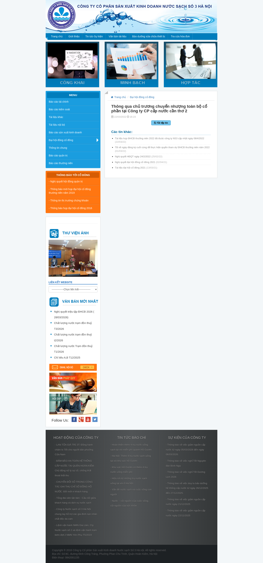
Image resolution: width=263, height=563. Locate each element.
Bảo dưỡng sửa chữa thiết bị (148, 36)
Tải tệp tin (161, 122)
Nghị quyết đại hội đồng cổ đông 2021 (141, 162)
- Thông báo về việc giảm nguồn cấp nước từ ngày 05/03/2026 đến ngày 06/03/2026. (185, 449)
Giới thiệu (74, 36)
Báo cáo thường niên (61, 163)
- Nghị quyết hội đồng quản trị (66, 181)
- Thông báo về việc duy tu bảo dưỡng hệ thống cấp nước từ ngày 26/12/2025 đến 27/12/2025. (187, 488)
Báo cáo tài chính (58, 101)
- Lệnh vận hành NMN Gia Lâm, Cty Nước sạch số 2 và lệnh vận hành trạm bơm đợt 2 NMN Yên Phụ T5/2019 (76, 530)
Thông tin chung (58, 147)
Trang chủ (57, 36)
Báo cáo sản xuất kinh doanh (65, 132)
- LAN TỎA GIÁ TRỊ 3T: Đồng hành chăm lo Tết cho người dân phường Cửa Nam (74, 449)
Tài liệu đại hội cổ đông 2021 (136, 167)
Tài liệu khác (56, 117)
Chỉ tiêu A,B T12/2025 (67, 357)
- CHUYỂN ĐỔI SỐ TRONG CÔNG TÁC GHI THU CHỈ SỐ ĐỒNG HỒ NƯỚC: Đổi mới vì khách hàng (74, 487)
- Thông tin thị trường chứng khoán (69, 200)
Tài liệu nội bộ (57, 124)
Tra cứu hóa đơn (180, 36)
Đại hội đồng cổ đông (61, 140)
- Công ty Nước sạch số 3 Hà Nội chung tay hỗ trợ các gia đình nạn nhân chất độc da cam (76, 514)
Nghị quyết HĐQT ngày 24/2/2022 (138, 156)
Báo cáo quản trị (58, 155)
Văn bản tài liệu (117, 36)
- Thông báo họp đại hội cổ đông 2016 (70, 208)
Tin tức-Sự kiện (94, 36)
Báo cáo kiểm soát (59, 109)
